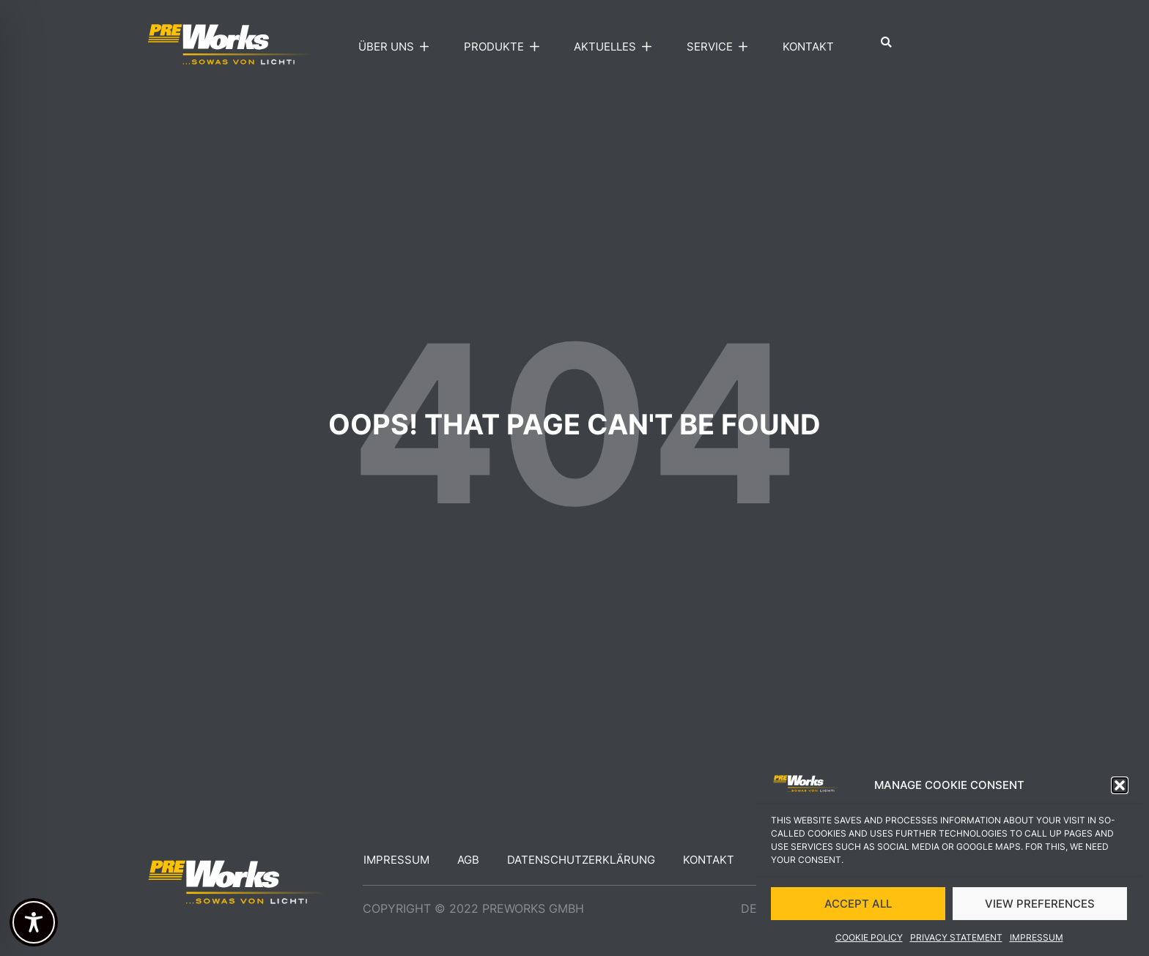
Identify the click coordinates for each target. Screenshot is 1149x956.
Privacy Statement (956, 942)
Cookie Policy (869, 942)
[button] (1119, 790)
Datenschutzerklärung (581, 860)
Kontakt (808, 46)
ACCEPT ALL (858, 908)
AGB (468, 860)
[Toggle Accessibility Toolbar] (33, 922)
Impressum (1036, 942)
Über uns (397, 47)
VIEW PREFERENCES (1040, 908)
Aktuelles (616, 47)
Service (721, 47)
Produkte (505, 47)
